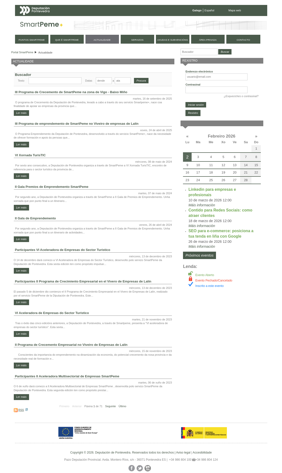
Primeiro (64, 406)
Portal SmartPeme (22, 52)
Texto (21, 80)
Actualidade (45, 52)
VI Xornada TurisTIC (30, 155)
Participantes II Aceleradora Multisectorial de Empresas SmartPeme (67, 376)
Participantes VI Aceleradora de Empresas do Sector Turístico (62, 250)
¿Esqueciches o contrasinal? (241, 96)
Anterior (77, 406)
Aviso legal (183, 452)
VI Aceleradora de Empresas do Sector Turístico (52, 313)
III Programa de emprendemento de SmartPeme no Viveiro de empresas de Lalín (77, 123)
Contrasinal (192, 84)
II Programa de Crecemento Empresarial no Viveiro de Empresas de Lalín (71, 345)
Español (209, 10)
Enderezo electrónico (199, 71)
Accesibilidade (202, 452)
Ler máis (21, 112)
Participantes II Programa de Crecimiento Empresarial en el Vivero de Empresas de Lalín (83, 281)
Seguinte (110, 406)
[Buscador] (199, 52)
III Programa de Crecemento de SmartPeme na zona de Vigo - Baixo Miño (71, 92)
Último (122, 406)
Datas (88, 80)
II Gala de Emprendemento (35, 218)
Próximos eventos (199, 255)
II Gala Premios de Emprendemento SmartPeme (51, 187)
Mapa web (235, 10)
